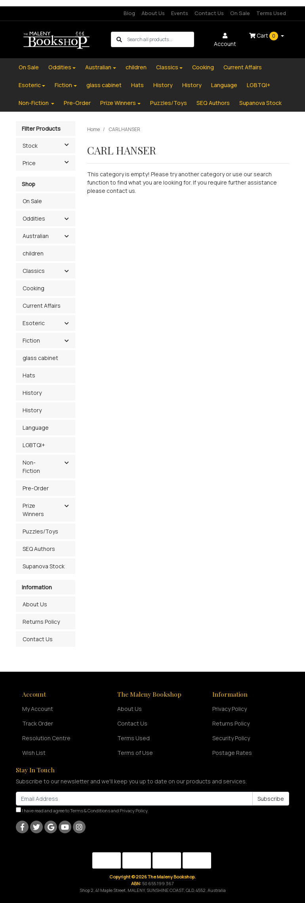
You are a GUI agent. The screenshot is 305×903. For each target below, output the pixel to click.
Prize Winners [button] (33, 510)
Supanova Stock (260, 103)
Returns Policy (41, 621)
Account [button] (225, 40)
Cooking (203, 67)
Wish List (34, 752)
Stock (49, 144)
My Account (37, 708)
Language (224, 85)
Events (179, 13)
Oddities (59, 67)
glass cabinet (104, 85)
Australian (98, 67)
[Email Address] (134, 799)
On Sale (240, 13)
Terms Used (271, 13)
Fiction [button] (31, 340)
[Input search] (160, 39)
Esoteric (30, 85)
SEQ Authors (213, 103)
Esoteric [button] (34, 323)
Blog (129, 13)
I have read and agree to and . (82, 810)
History (163, 85)
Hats (137, 85)
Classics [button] (34, 270)
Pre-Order (77, 103)
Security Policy (231, 738)
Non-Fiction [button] (31, 466)
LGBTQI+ (258, 85)
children (136, 67)
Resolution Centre (46, 738)
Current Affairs (242, 67)
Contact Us (209, 13)
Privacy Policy (229, 708)
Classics (167, 67)
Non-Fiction (34, 103)
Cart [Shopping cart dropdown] (264, 36)
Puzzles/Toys (168, 103)
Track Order (37, 723)
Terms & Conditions (90, 810)
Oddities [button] (34, 218)
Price (49, 162)
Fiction (63, 85)
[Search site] (119, 39)
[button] (66, 219)
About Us (153, 13)
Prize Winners (118, 103)
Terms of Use (135, 752)
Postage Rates (232, 752)
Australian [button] (36, 236)
